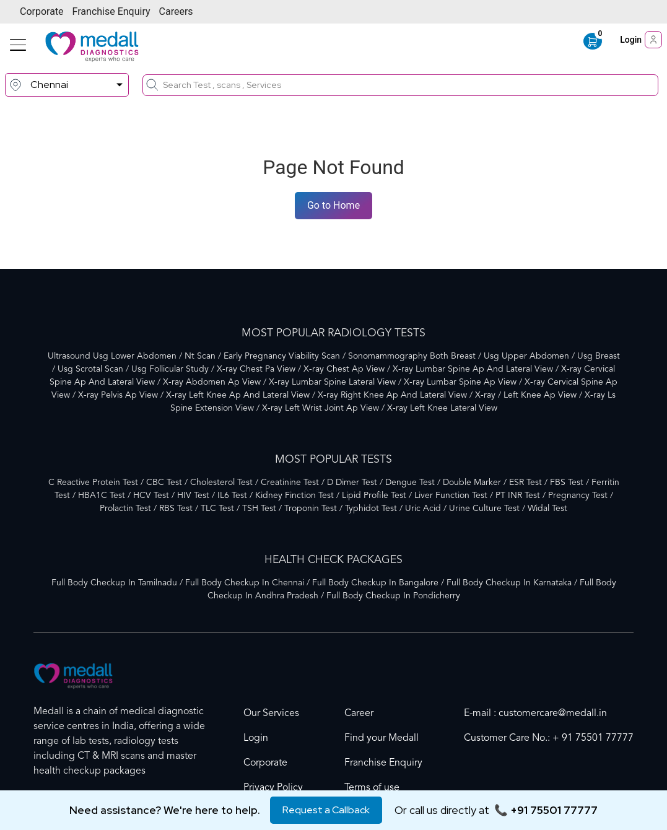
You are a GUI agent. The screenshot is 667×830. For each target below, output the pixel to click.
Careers (176, 11)
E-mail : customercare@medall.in (535, 714)
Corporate (42, 11)
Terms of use (371, 788)
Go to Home (333, 205)
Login (641, 39)
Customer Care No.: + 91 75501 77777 (549, 738)
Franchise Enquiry (111, 11)
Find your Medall (381, 738)
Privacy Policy (273, 788)
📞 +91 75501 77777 (546, 810)
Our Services (271, 714)
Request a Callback (326, 809)
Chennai (49, 84)
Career (358, 714)
